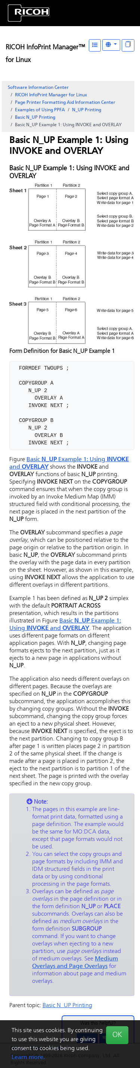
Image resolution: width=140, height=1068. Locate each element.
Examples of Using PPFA (40, 110)
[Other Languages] (111, 45)
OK (117, 1035)
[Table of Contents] (95, 45)
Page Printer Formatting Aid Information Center (65, 102)
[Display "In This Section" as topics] (128, 45)
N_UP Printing (86, 110)
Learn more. (28, 1058)
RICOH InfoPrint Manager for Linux (51, 95)
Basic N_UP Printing (35, 117)
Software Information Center (38, 88)
